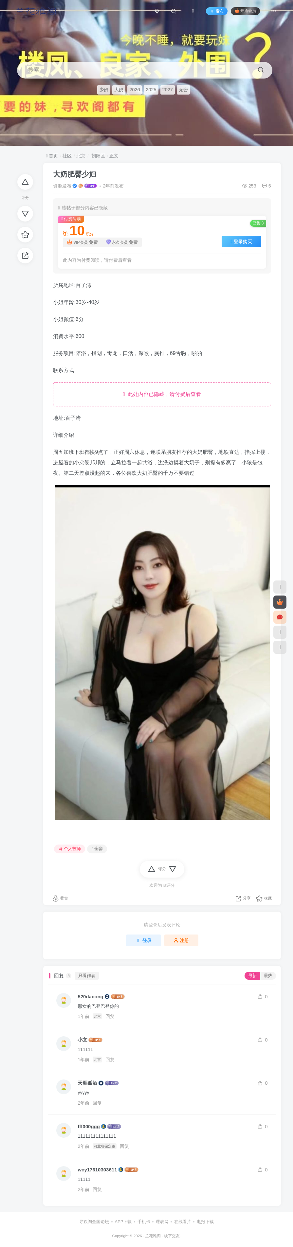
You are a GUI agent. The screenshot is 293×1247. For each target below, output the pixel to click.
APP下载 (123, 1221)
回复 (110, 1016)
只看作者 (86, 975)
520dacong (90, 996)
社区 (67, 155)
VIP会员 (82, 242)
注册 (181, 940)
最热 (268, 975)
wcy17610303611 (97, 1169)
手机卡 (143, 1221)
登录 (144, 940)
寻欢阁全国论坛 (94, 1221)
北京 (80, 155)
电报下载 (205, 1221)
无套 (183, 89)
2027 (167, 89)
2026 (134, 89)
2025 (151, 89)
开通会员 (245, 10)
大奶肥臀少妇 (74, 174)
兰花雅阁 (153, 1236)
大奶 (118, 89)
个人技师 (70, 848)
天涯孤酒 (87, 1083)
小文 (82, 1039)
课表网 (162, 1221)
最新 (252, 975)
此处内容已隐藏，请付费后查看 (162, 394)
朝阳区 (97, 155)
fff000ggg (89, 1126)
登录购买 (241, 241)
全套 (97, 848)
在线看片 (182, 1221)
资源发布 (62, 185)
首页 (52, 155)
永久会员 (122, 242)
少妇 (103, 89)
